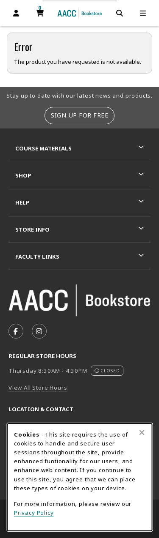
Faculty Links (37, 256)
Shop (23, 175)
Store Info (32, 229)
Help (22, 202)
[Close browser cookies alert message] (142, 432)
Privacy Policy (34, 512)
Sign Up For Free (79, 115)
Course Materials (43, 148)
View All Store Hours (37, 387)
